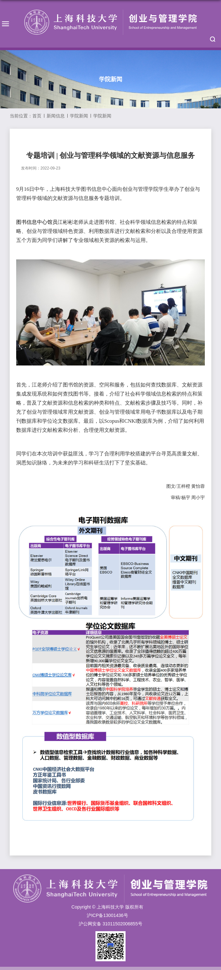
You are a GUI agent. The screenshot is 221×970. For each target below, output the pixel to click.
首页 (36, 115)
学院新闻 (79, 115)
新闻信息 (56, 115)
